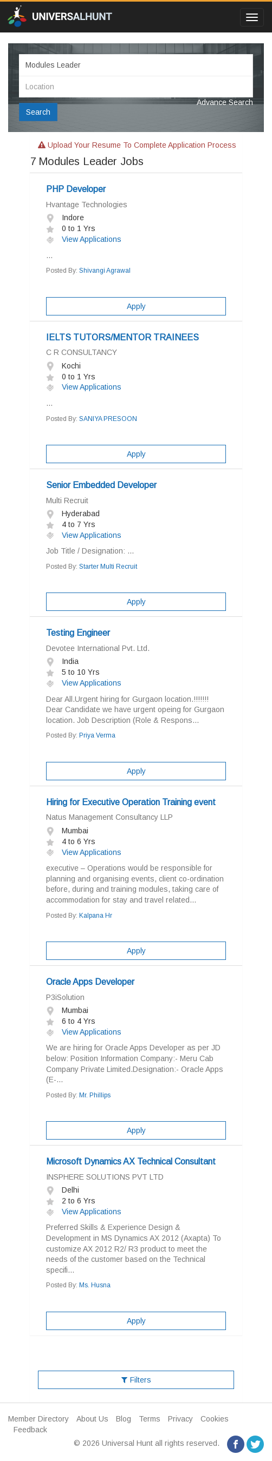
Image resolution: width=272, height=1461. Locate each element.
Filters (136, 1380)
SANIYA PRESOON (108, 419)
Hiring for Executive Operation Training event (131, 802)
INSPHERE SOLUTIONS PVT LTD (105, 1177)
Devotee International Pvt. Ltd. (98, 648)
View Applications (83, 239)
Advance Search (225, 102)
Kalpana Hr (95, 915)
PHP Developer (76, 189)
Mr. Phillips (95, 1095)
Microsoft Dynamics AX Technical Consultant (131, 1161)
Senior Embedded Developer (101, 485)
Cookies (214, 1418)
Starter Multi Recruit (108, 566)
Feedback (30, 1429)
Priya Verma (97, 735)
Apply (136, 306)
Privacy (180, 1418)
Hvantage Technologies (86, 204)
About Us (92, 1418)
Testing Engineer (78, 632)
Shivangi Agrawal (105, 270)
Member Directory (38, 1418)
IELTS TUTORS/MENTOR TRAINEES (122, 337)
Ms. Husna (95, 1285)
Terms (149, 1418)
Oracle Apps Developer (90, 981)
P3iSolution (65, 997)
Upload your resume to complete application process (137, 145)
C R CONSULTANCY (81, 352)
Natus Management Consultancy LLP (109, 817)
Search (38, 112)
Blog (123, 1418)
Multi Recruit (67, 500)
